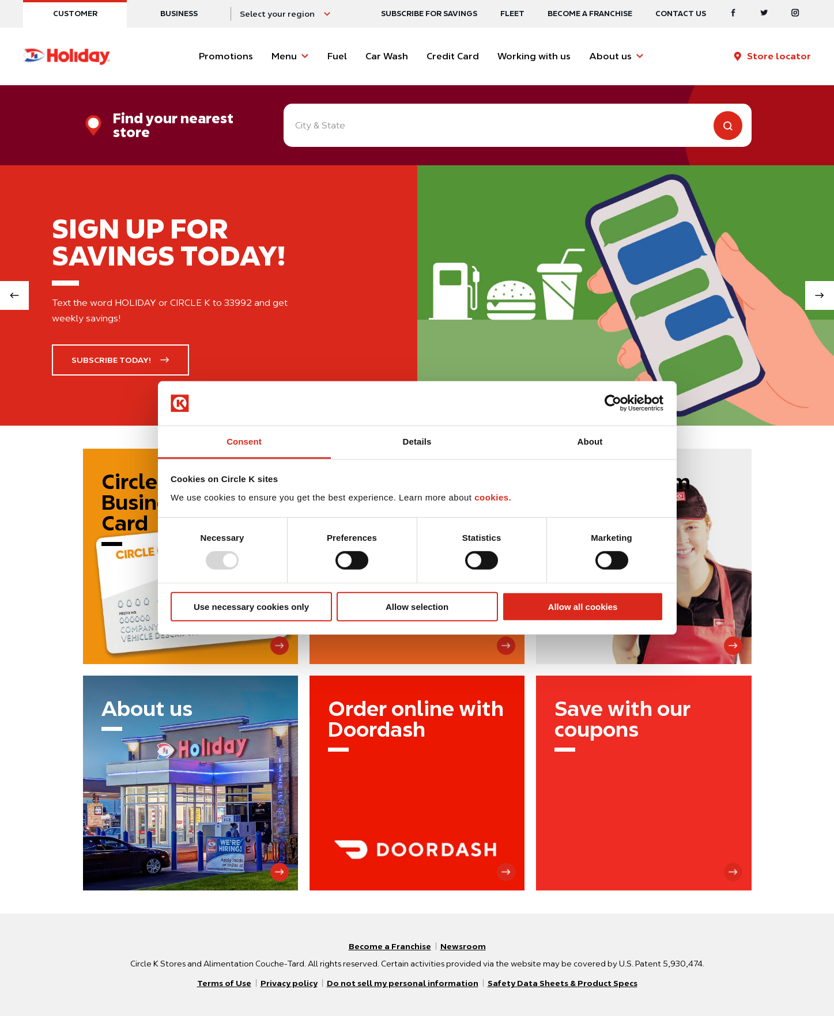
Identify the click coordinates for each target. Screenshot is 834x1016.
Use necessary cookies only (251, 606)
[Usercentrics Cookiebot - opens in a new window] (613, 403)
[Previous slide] (14, 295)
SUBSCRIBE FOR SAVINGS (429, 13)
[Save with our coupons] (643, 783)
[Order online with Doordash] (417, 783)
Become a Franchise (590, 13)
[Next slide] (819, 295)
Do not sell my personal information (402, 983)
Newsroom (463, 946)
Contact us (680, 13)
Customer (75, 13)
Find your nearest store (173, 125)
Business (179, 13)
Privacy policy (289, 983)
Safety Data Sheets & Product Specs (562, 983)
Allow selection (417, 606)
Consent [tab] (244, 441)
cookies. (492, 497)
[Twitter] (764, 14)
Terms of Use (224, 983)
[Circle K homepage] (66, 56)
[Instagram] (795, 14)
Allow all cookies (583, 606)
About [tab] (590, 441)
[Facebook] (733, 14)
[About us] (190, 783)
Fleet (512, 13)
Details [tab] (417, 441)
